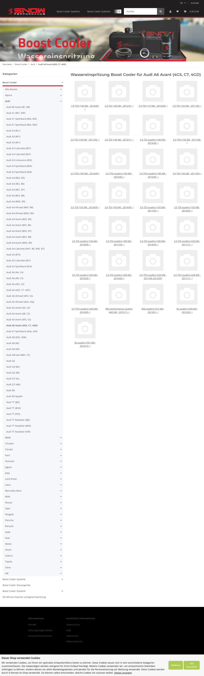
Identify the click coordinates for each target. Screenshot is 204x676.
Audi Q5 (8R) (13, 372)
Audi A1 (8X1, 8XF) (15, 112)
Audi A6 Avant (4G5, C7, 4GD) (21, 325)
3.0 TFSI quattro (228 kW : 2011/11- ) (187, 271)
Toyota (8, 561)
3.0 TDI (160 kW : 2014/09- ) (119, 203)
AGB (68, 630)
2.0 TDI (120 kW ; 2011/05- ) (187, 105)
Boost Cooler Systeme (14, 579)
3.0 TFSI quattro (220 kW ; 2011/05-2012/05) (153, 271)
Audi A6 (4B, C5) (14, 278)
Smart (8, 549)
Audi (7, 101)
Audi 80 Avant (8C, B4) (18, 106)
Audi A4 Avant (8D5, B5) (18, 219)
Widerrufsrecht (74, 641)
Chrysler (9, 443)
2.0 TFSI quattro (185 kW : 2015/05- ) (153, 170)
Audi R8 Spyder (14, 396)
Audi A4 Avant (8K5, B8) (18, 236)
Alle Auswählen (191, 665)
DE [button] (181, 2)
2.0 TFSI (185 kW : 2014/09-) (85, 169)
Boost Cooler (10, 82)
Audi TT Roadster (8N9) (18, 425)
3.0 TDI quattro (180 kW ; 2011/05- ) (119, 237)
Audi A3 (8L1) (13, 130)
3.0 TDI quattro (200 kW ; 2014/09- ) (153, 237)
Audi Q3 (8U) (13, 366)
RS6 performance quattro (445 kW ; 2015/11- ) (119, 305)
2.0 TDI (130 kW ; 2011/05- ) (85, 139)
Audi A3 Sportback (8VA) (19, 171)
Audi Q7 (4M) (13, 384)
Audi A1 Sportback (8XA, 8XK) (21, 124)
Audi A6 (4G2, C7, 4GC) (18, 289)
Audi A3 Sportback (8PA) (19, 166)
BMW (8, 437)
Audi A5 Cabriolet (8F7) (18, 260)
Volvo (8, 567)
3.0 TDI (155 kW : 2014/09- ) (85, 203)
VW (6, 573)
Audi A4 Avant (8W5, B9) (19, 242)
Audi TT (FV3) (13, 413)
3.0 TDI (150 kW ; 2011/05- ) (187, 169)
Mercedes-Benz (13, 490)
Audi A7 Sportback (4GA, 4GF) (21, 331)
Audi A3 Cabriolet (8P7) (18, 148)
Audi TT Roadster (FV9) (18, 431)
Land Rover (11, 478)
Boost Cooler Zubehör (14, 591)
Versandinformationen (40, 635)
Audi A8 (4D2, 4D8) (16, 337)
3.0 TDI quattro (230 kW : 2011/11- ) (187, 237)
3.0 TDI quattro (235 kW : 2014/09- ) (85, 271)
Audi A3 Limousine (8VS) (19, 160)
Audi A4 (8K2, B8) (15, 195)
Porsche (9, 520)
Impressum (72, 635)
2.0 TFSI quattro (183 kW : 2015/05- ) (119, 170)
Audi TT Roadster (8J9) (18, 419)
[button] (170, 11)
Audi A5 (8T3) (13, 254)
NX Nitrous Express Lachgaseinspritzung (24, 596)
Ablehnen (175, 665)
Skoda (8, 543)
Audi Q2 (10, 360)
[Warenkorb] (191, 11)
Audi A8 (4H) (12, 349)
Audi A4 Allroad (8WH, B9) (20, 213)
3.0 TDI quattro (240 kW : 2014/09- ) (119, 271)
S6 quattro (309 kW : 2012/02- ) (187, 305)
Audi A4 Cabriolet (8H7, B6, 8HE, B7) (25, 248)
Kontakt (195, 2)
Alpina (8, 95)
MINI (7, 496)
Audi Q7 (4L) (12, 378)
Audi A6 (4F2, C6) (15, 284)
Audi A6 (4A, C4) (14, 272)
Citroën (9, 449)
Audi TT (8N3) (13, 408)
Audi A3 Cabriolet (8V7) (18, 154)
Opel (7, 508)
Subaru (9, 555)
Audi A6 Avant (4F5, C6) (18, 319)
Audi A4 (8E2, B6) (15, 183)
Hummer (10, 461)
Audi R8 (10, 390)
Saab (7, 532)
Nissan (8, 502)
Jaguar (8, 467)
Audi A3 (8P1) (13, 136)
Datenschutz (73, 624)
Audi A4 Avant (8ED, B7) (18, 230)
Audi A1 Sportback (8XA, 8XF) (21, 118)
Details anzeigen (123, 672)
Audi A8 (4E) (12, 343)
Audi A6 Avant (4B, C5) (18, 313)
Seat (7, 537)
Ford (7, 455)
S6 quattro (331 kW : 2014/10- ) (85, 339)
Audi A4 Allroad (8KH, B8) (19, 207)
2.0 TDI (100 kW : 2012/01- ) (119, 105)
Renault (9, 526)
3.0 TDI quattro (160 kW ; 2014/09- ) (85, 237)
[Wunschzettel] (177, 11)
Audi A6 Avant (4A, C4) (18, 307)
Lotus (8, 484)
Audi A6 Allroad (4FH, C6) (19, 295)
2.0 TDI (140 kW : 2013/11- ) (119, 139)
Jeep (7, 472)
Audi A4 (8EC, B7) (15, 189)
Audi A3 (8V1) (13, 142)
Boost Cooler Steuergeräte (16, 585)
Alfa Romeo (11, 89)
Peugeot (9, 514)
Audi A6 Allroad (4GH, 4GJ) (20, 301)
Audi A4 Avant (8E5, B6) (18, 225)
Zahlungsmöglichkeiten (40, 630)
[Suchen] (140, 11)
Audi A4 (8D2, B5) (15, 177)
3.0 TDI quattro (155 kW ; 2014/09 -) (187, 203)
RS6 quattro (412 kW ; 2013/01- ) (153, 305)
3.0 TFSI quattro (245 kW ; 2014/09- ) (85, 305)
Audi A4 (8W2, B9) (15, 201)
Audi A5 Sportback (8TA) (19, 266)
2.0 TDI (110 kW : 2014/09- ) (153, 105)
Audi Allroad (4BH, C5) (18, 354)
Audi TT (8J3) (13, 402)
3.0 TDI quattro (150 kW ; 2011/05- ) (153, 203)
